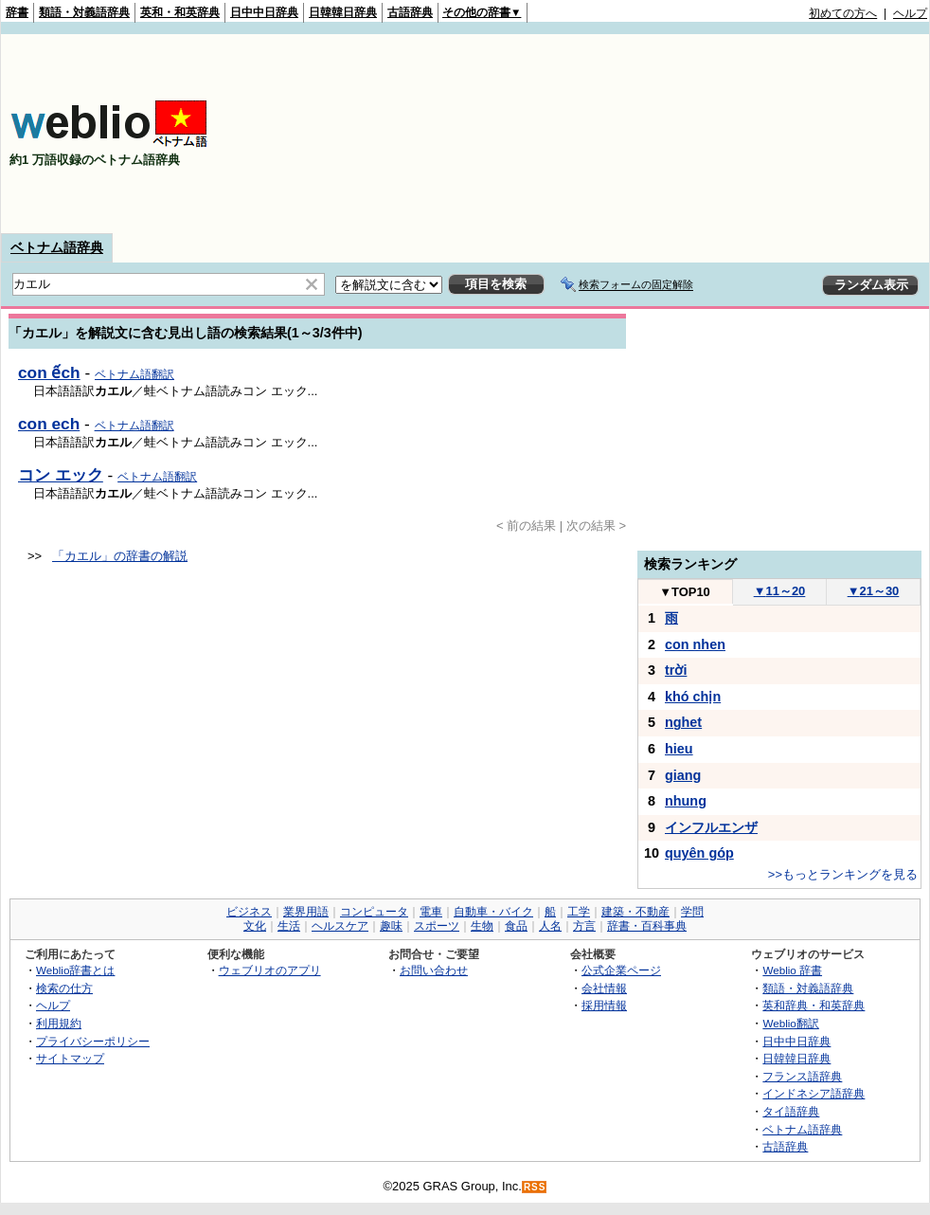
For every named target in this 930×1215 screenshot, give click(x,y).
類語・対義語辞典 (84, 12)
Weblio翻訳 (790, 1023)
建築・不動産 (635, 911)
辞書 (17, 12)
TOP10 (684, 592)
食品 (516, 926)
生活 (288, 926)
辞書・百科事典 (647, 926)
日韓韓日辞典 (343, 12)
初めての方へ (843, 13)
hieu (679, 748)
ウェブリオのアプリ (270, 970)
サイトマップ (70, 1058)
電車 (431, 911)
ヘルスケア (340, 926)
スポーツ (436, 926)
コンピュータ (374, 911)
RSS (535, 1187)
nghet (683, 722)
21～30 (874, 591)
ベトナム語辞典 (56, 247)
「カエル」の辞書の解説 (120, 556)
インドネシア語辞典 (813, 1093)
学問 (692, 911)
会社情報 (604, 988)
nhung (685, 800)
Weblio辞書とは (75, 970)
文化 (254, 926)
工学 (578, 911)
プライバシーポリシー (93, 1041)
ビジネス (249, 911)
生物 (482, 926)
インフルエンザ (711, 827)
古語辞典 (410, 12)
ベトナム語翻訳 (134, 374)
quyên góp (699, 853)
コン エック (60, 474)
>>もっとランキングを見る (843, 874)
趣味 (391, 926)
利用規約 (58, 1023)
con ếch (49, 372)
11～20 (780, 591)
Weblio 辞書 (792, 970)
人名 (550, 926)
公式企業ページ (621, 970)
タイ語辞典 (790, 1111)
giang (683, 775)
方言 (584, 926)
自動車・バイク (493, 911)
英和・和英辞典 (180, 12)
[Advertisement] (809, 133)
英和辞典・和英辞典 (813, 1005)
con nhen (695, 644)
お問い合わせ (434, 970)
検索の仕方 (64, 988)
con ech (49, 423)
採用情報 (604, 1005)
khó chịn (693, 696)
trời (676, 670)
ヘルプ (910, 13)
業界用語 (306, 911)
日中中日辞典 (264, 12)
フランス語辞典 (802, 1076)
